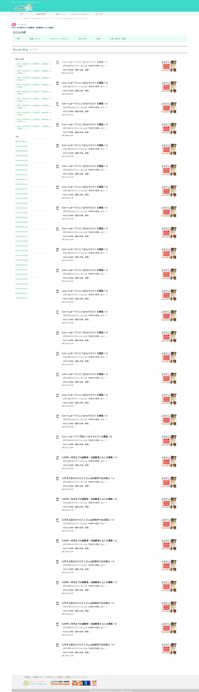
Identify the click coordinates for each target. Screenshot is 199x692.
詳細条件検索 (41, 14)
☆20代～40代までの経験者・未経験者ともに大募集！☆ (89, 457)
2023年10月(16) (21, 141)
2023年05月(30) (21, 165)
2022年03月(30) (21, 232)
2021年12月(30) (21, 246)
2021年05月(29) (21, 279)
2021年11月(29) (21, 251)
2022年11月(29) (21, 194)
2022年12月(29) (21, 189)
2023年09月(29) (21, 146)
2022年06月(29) (21, 217)
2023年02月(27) (21, 179)
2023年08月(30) (21, 151)
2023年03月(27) (21, 175)
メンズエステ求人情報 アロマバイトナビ (23, 7)
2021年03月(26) (21, 289)
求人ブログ (100, 14)
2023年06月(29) (21, 160)
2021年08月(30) (21, 265)
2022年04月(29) (21, 227)
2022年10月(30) (21, 198)
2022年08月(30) (21, 208)
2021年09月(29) (21, 260)
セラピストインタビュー (80, 14)
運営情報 (27, 677)
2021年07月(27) (21, 270)
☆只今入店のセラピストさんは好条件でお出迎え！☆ (88, 478)
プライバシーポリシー (80, 677)
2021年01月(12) (21, 298)
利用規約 (60, 677)
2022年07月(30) (21, 213)
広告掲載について (38, 677)
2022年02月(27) (21, 236)
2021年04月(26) (21, 284)
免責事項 (68, 677)
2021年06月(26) (21, 274)
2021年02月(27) (21, 293)
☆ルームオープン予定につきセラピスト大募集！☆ (87, 436)
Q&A (98, 39)
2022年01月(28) (21, 241)
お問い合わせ (50, 677)
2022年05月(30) (21, 222)
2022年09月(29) (21, 203)
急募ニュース (60, 14)
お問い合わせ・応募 (117, 39)
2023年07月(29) (21, 156)
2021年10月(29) (21, 255)
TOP (21, 14)
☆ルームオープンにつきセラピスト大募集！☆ (85, 62)
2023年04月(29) (21, 170)
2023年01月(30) (21, 184)
